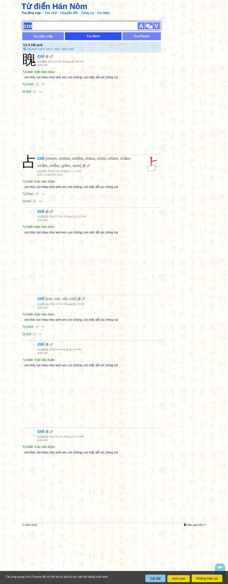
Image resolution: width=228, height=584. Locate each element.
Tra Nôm (93, 91)
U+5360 (41, 225)
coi (40, 110)
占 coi (38, 103)
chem (52, 213)
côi (64, 353)
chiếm (77, 213)
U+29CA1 (43, 358)
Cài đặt (155, 578)
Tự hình (33, 139)
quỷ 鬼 (71, 358)
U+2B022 (42, 491)
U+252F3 (42, 271)
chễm (54, 220)
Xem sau (178, 578)
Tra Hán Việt (43, 91)
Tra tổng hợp (31, 13)
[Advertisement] (114, 45)
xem (76, 220)
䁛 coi (27, 103)
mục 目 (70, 116)
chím (101, 213)
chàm (90, 213)
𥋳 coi (47, 103)
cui (49, 353)
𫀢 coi (71, 103)
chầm (125, 213)
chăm (113, 213)
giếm (65, 220)
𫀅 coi (63, 103)
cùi (72, 353)
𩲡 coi (55, 103)
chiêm (64, 213)
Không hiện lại (207, 578)
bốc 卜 (68, 225)
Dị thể (32, 146)
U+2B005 (42, 404)
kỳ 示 (69, 404)
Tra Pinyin (142, 91)
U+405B (42, 116)
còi (57, 353)
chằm (42, 220)
